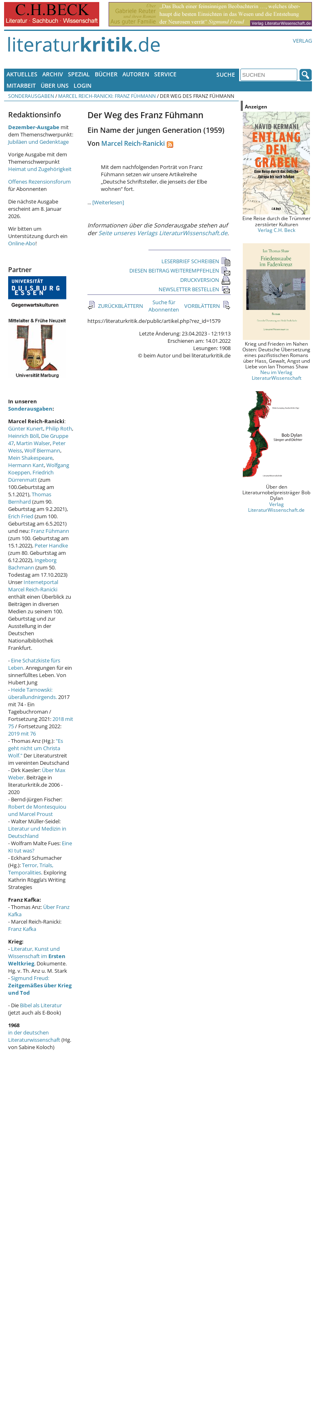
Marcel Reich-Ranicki (133, 143)
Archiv (52, 74)
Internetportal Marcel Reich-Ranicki (33, 585)
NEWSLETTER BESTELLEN (195, 289)
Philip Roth (59, 428)
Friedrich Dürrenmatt (31, 476)
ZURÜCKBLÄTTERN (120, 305)
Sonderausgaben (31, 96)
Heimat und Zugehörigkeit (40, 169)
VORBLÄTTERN (202, 305)
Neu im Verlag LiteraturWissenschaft (276, 375)
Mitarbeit (21, 85)
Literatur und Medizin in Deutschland (37, 832)
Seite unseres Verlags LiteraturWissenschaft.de (162, 233)
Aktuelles (22, 74)
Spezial (79, 74)
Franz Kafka (22, 929)
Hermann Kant (26, 465)
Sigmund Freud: (40, 985)
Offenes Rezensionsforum (39, 181)
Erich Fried (20, 516)
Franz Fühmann (50, 530)
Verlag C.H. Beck (276, 230)
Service (165, 74)
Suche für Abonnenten (163, 306)
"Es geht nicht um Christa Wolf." (35, 748)
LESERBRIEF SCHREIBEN (196, 261)
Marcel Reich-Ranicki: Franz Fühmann (107, 96)
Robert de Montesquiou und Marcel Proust (37, 810)
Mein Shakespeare (30, 457)
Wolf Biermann (42, 450)
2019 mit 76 (22, 733)
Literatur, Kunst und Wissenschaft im (36, 956)
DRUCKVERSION (205, 279)
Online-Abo (21, 243)
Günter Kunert (25, 428)
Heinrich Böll (23, 435)
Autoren (135, 74)
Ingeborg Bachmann (32, 563)
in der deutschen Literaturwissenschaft (34, 1036)
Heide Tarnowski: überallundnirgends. (32, 693)
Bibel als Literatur (41, 1005)
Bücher (106, 74)
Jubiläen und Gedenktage (38, 141)
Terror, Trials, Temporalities (30, 868)
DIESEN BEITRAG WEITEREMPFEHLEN (180, 270)
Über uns (55, 85)
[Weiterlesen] (108, 202)
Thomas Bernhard (29, 498)
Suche (225, 74)
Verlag (302, 40)
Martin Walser (33, 443)
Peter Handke (51, 545)
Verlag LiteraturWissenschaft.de (276, 507)
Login (83, 85)
